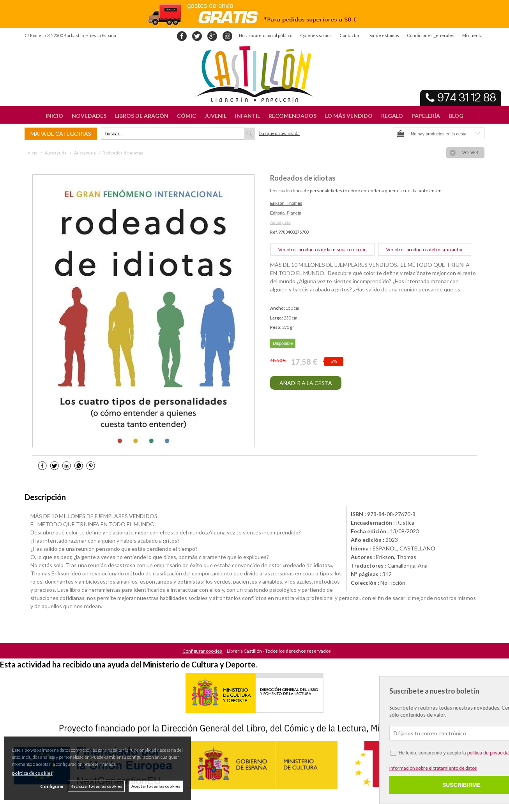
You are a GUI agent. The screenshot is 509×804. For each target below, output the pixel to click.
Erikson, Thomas (286, 203)
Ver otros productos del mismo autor (424, 249)
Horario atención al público (265, 35)
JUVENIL (215, 115)
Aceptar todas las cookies (155, 786)
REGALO (392, 115)
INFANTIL (247, 115)
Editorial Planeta (285, 213)
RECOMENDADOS (292, 115)
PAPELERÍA (426, 115)
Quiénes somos (316, 35)
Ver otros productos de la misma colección (322, 249)
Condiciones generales (430, 35)
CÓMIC (186, 115)
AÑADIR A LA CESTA (305, 383)
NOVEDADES (89, 115)
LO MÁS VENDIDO (349, 115)
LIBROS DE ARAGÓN (141, 115)
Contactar (349, 35)
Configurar (52, 786)
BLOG (456, 115)
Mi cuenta (472, 35)
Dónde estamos (383, 35)
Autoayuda (280, 222)
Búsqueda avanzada (279, 133)
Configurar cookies (202, 651)
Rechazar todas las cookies (96, 786)
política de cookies (32, 773)
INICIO (54, 115)
